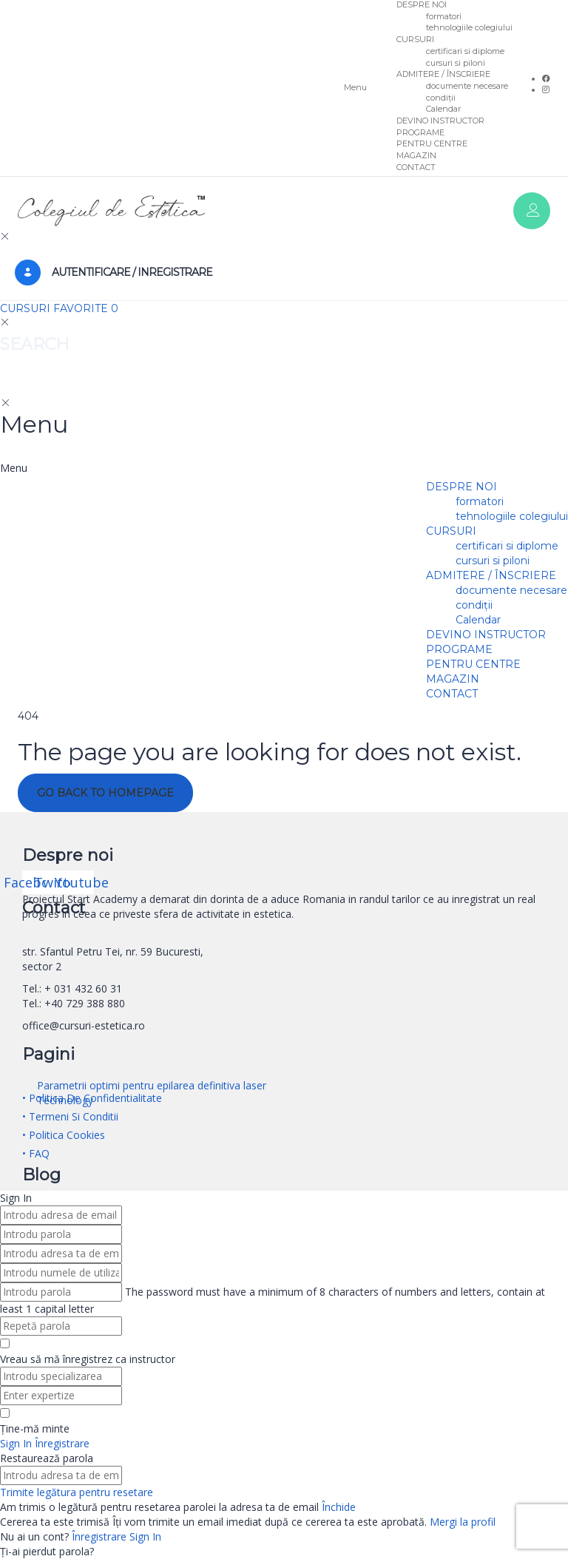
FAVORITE (85, 308)
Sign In (145, 1536)
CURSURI (415, 39)
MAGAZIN (416, 155)
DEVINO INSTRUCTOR (440, 120)
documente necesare (467, 86)
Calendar (443, 109)
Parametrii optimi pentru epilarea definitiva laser (151, 1085)
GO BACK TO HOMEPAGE (105, 792)
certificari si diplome (465, 51)
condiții (441, 97)
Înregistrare (100, 1536)
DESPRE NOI (461, 486)
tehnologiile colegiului (469, 27)
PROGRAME (420, 132)
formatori (444, 16)
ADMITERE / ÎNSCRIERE (443, 74)
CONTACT (416, 167)
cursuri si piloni (455, 63)
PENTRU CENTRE (431, 143)
